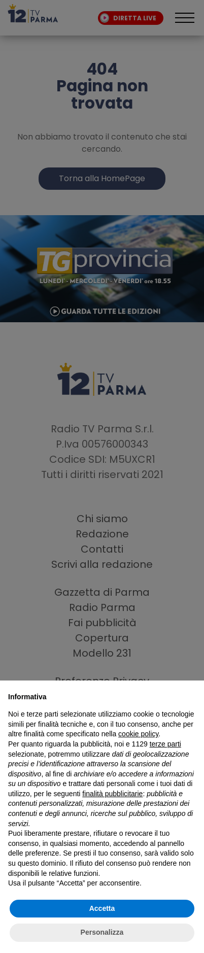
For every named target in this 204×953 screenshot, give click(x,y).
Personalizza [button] (102, 932)
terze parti (165, 744)
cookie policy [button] (138, 734)
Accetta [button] (102, 908)
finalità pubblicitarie (112, 794)
